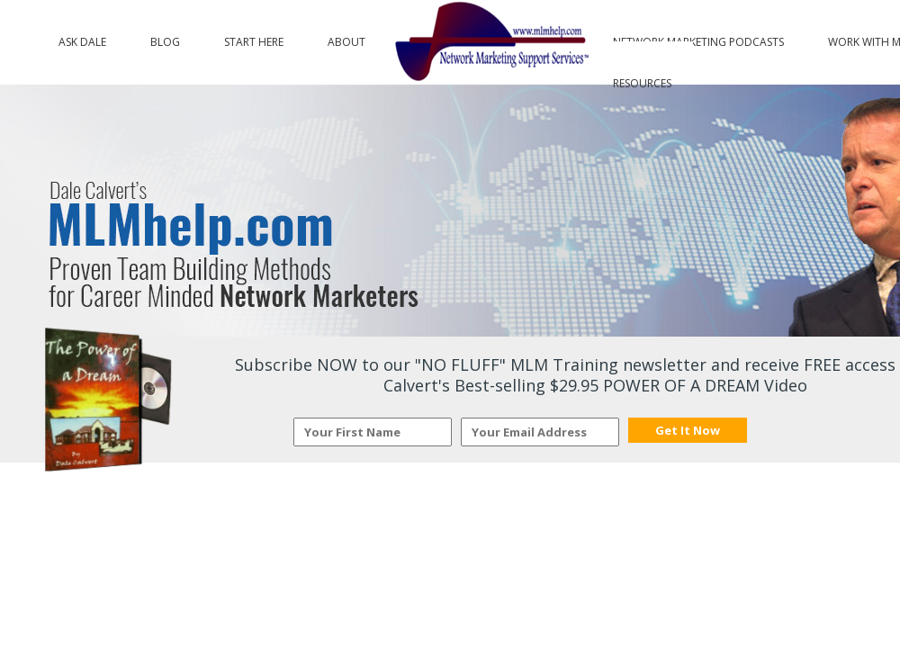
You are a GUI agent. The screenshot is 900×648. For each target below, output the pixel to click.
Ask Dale (82, 37)
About (346, 37)
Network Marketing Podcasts (698, 37)
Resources (642, 79)
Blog (165, 37)
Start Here (254, 37)
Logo (489, 42)
